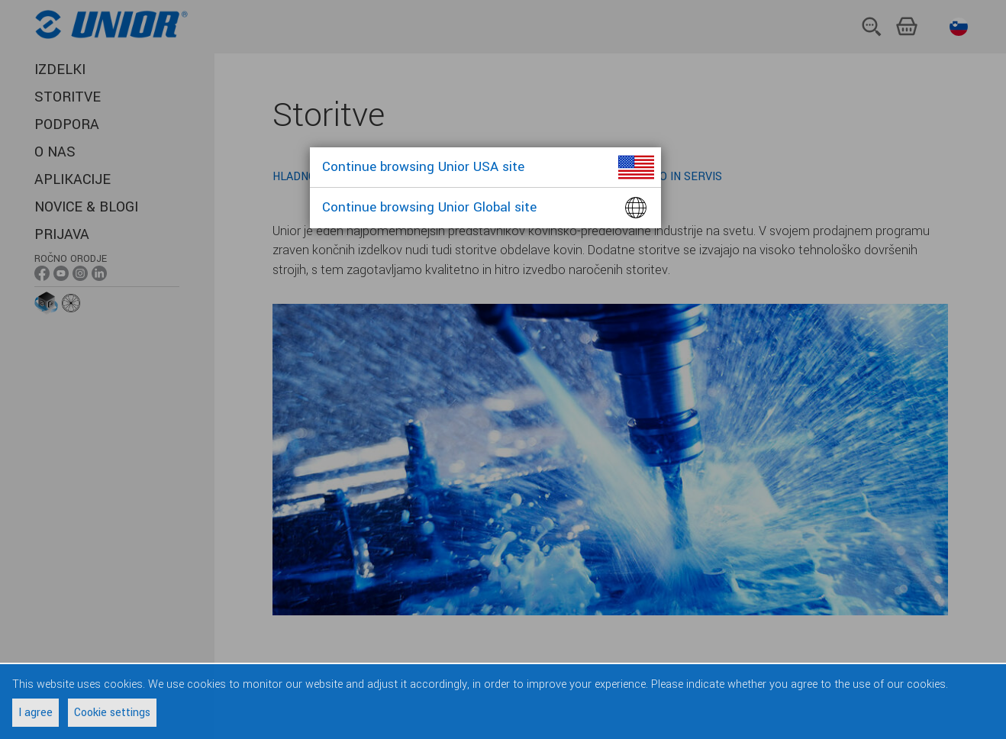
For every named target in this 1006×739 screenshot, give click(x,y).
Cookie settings (112, 713)
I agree (35, 713)
